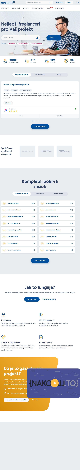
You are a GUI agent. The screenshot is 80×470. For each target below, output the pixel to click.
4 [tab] (38, 121)
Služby (49, 8)
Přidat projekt (52, 38)
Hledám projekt (58, 193)
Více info (8, 103)
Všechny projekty (40, 126)
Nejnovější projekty (21, 74)
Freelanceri (4, 8)
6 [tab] (42, 121)
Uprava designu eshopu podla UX (16, 85)
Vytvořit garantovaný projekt (16, 400)
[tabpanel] (40, 99)
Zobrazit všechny (40, 260)
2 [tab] (34, 121)
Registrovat (59, 2)
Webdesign (12, 43)
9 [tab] (47, 121)
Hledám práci (40, 193)
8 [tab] (46, 121)
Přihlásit (69, 2)
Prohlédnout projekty (49, 299)
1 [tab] (33, 121)
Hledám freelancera (21, 193)
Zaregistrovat (31, 299)
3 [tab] (36, 121)
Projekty (26, 8)
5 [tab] (40, 121)
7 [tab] (44, 121)
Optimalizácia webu (37, 43)
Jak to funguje (59, 8)
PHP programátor (23, 43)
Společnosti (16, 8)
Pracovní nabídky (37, 8)
